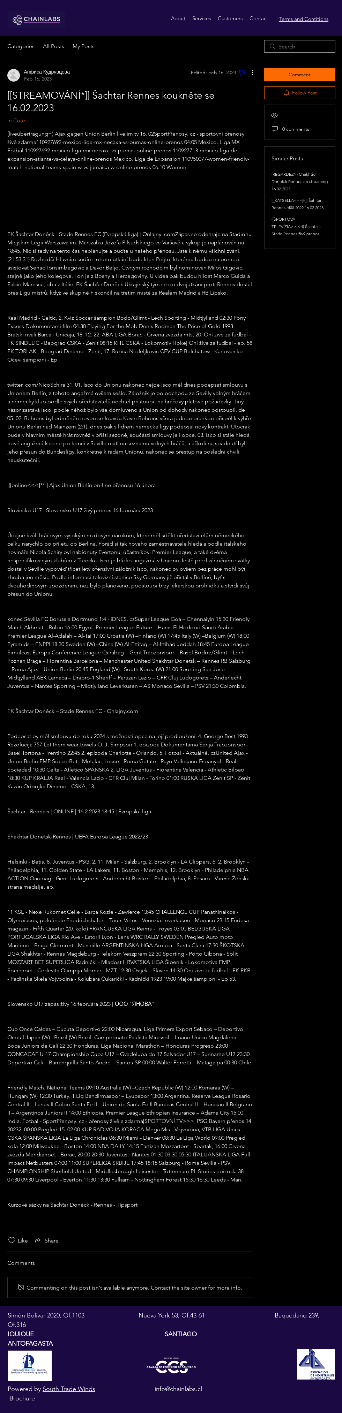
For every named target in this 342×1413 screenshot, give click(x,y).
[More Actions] (249, 72)
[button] (201, 18)
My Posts (84, 46)
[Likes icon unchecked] (11, 1240)
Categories (21, 46)
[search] (299, 46)
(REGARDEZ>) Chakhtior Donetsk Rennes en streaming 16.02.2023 (300, 181)
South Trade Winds (69, 1389)
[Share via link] (46, 1240)
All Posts (53, 46)
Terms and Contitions (303, 19)
